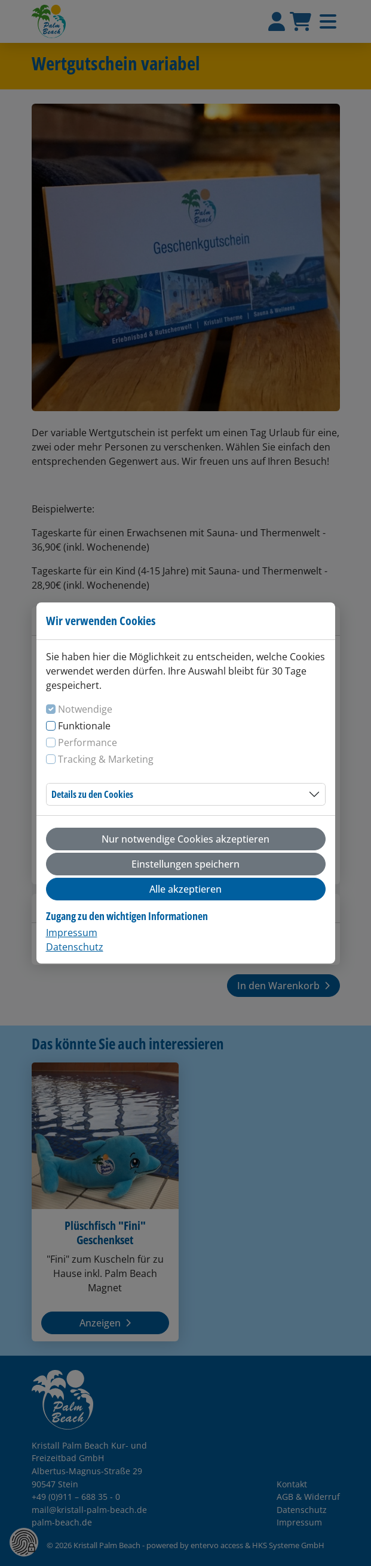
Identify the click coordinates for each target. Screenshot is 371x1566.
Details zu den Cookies (92, 794)
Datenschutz (74, 946)
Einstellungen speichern (185, 864)
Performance (87, 742)
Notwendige (85, 709)
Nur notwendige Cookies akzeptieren (185, 839)
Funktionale (84, 725)
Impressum (71, 932)
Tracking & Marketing (106, 759)
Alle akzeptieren (185, 889)
